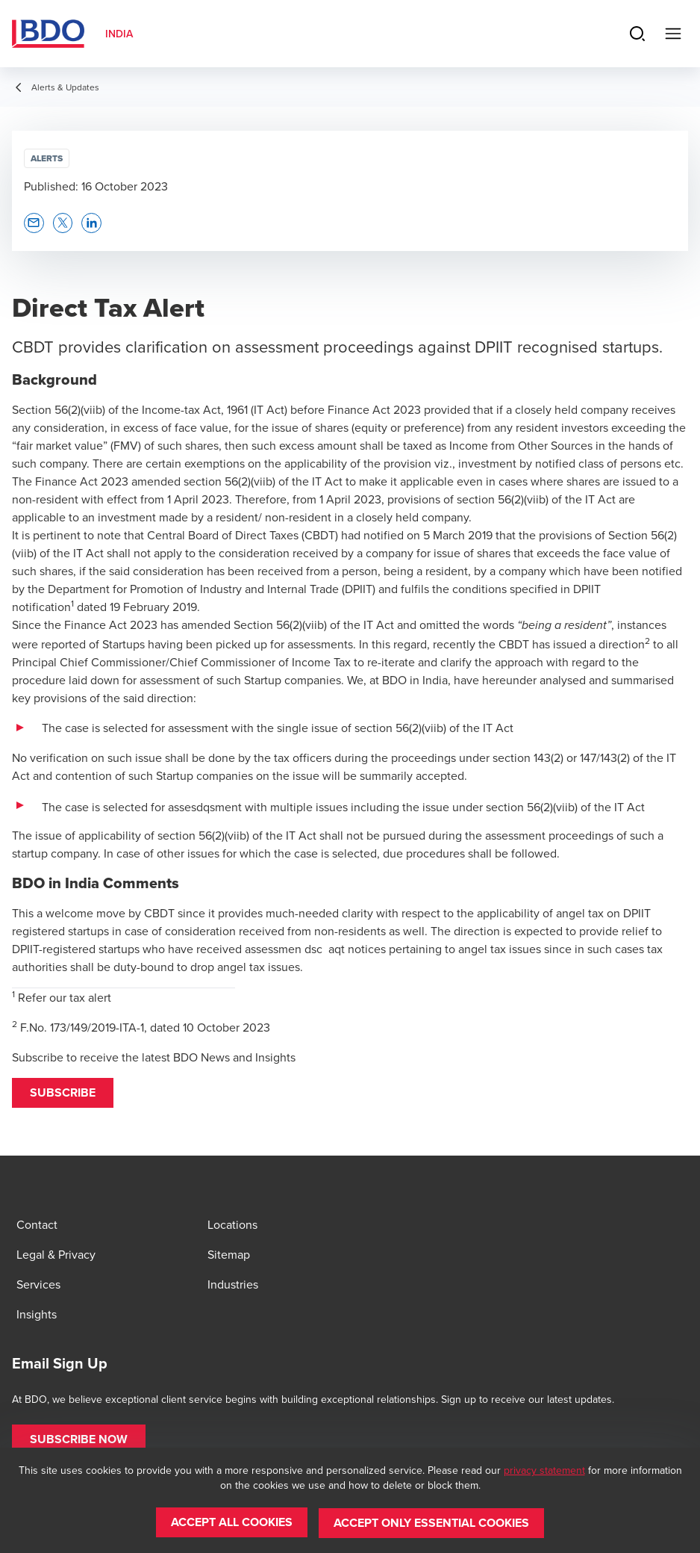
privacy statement (544, 1470)
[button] (62, 1093)
